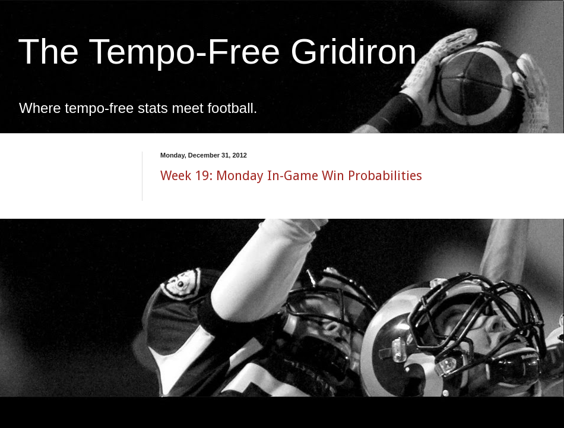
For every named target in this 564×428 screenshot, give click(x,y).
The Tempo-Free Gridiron (217, 51)
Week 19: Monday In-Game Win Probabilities (291, 175)
